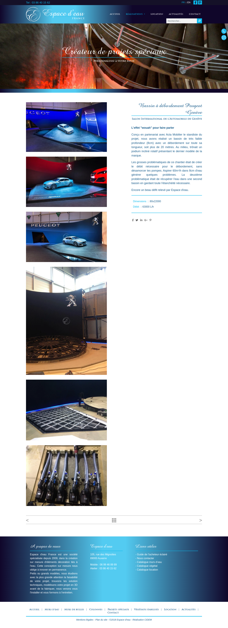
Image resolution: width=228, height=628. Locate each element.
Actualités (176, 14)
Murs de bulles (74, 610)
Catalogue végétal (147, 566)
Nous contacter (145, 558)
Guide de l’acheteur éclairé (152, 554)
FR (183, 2)
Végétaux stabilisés (146, 610)
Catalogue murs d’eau (149, 562)
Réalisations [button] (136, 14)
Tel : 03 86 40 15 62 (38, 2)
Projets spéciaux (118, 610)
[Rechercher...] (181, 20)
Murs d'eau (52, 610)
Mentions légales (84, 619)
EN (188, 2)
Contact (195, 14)
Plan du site (101, 619)
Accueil (115, 14)
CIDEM (148, 619)
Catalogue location (147, 569)
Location (157, 14)
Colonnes (95, 610)
